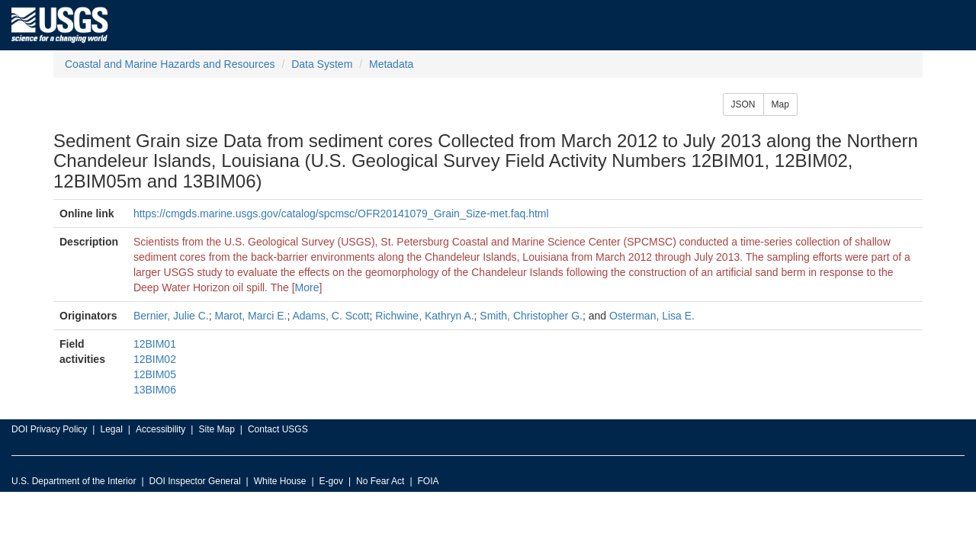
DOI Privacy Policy (49, 429)
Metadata (391, 64)
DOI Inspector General (195, 481)
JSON (743, 104)
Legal (111, 429)
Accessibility (160, 429)
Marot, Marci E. (251, 316)
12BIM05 (154, 374)
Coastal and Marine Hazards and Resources (169, 64)
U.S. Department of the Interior (73, 481)
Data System (321, 64)
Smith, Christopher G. (531, 316)
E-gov (331, 481)
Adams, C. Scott (330, 316)
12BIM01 (154, 344)
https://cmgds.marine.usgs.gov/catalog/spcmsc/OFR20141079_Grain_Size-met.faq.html (341, 213)
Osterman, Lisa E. (652, 316)
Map (780, 104)
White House (280, 481)
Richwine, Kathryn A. (424, 316)
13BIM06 (154, 390)
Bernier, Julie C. (171, 316)
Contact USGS (278, 429)
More (307, 287)
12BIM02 (154, 359)
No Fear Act (380, 481)
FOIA (428, 481)
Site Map (216, 429)
